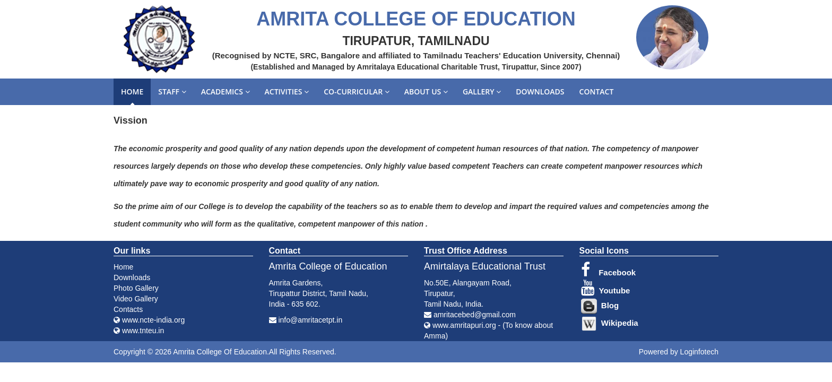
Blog (600, 305)
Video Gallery (136, 298)
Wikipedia (609, 322)
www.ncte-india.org (149, 320)
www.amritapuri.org (464, 325)
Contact (596, 91)
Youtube (605, 290)
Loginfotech (699, 352)
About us (426, 91)
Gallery (482, 91)
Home (132, 91)
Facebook (608, 272)
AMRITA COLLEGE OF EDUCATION (415, 19)
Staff (172, 91)
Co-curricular (356, 91)
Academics (225, 91)
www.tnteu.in (139, 330)
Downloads (540, 91)
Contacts (128, 309)
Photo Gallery (136, 288)
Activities (287, 91)
